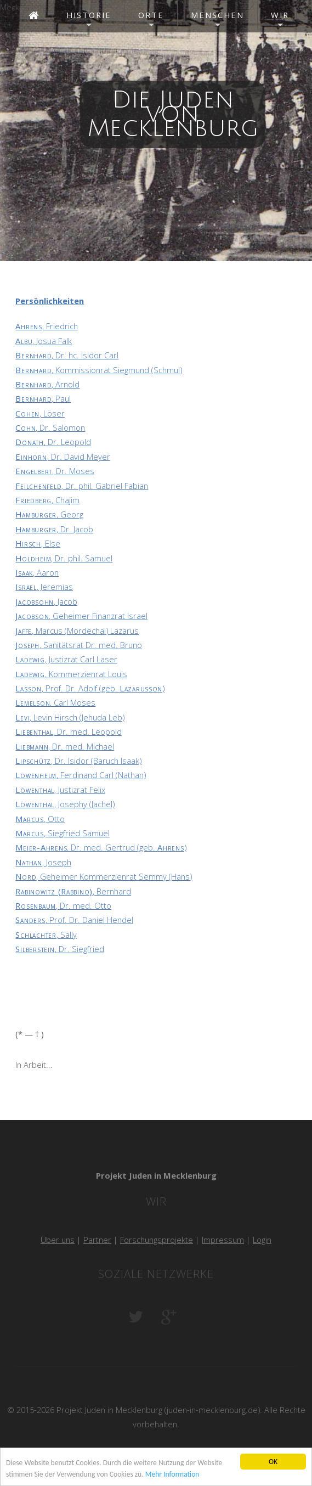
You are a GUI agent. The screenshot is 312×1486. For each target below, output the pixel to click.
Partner (97, 1239)
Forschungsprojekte (156, 1239)
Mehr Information (172, 1477)
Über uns (58, 1239)
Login (262, 1239)
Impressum (223, 1239)
